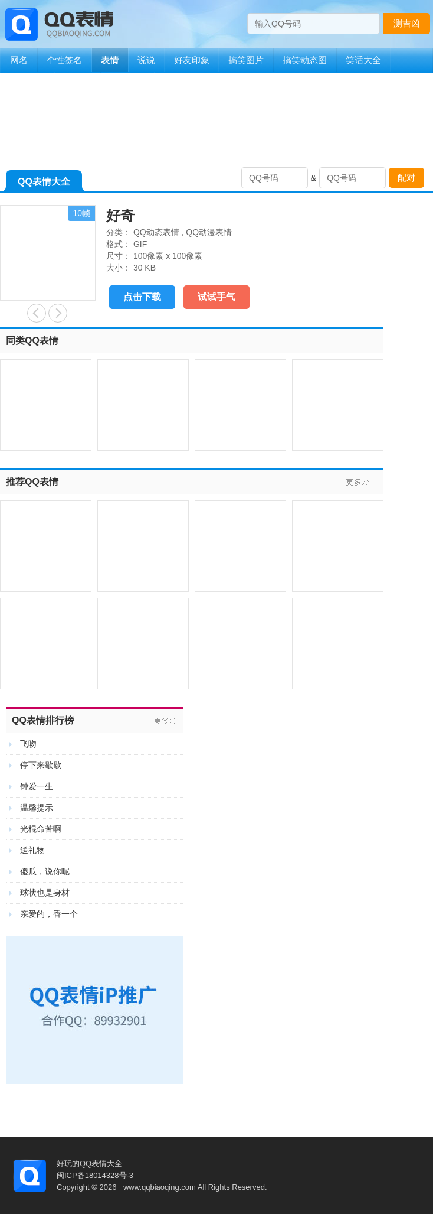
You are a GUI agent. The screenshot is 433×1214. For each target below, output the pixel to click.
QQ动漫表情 (209, 232)
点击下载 (142, 297)
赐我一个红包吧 (57, 313)
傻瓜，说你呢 (45, 871)
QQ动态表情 (156, 232)
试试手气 (216, 297)
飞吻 (28, 743)
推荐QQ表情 (32, 482)
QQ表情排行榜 (43, 720)
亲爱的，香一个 (49, 914)
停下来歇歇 (40, 765)
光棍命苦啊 (40, 829)
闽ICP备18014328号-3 (95, 1175)
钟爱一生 (36, 786)
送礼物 (32, 850)
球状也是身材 (45, 892)
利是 (36, 313)
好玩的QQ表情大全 (89, 1163)
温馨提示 (36, 807)
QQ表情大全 (44, 184)
